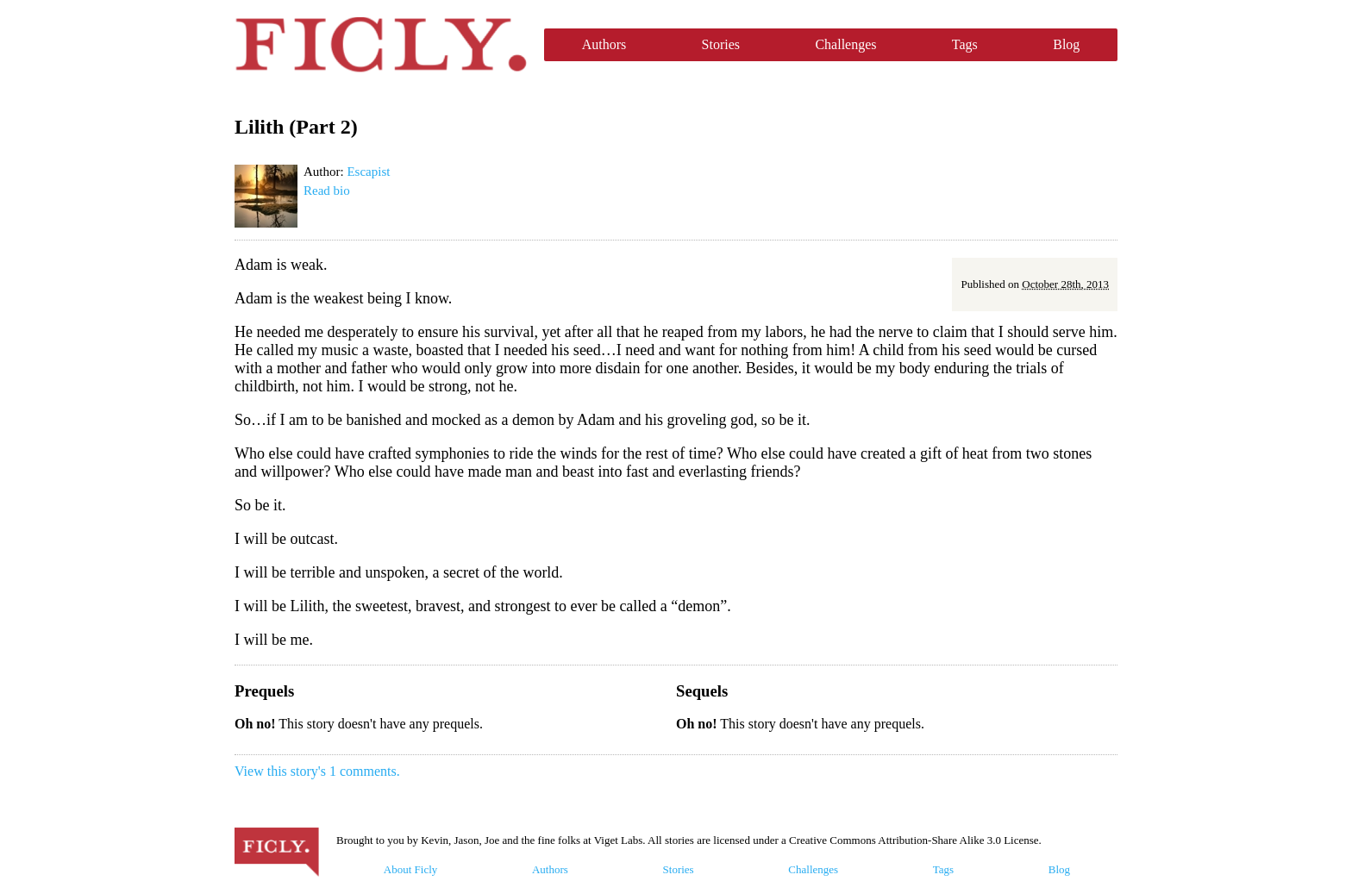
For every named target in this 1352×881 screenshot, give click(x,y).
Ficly (381, 44)
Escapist (368, 171)
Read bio (327, 190)
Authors (604, 44)
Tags (965, 44)
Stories (721, 44)
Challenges (845, 44)
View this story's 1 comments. (317, 771)
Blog (1066, 44)
